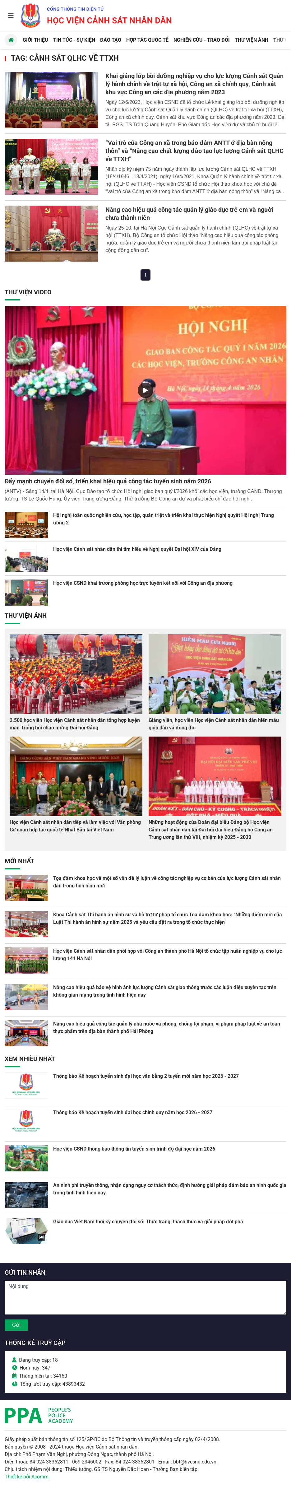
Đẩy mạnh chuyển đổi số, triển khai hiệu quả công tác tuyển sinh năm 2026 (108, 481)
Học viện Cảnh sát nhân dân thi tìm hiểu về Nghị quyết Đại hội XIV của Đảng (137, 549)
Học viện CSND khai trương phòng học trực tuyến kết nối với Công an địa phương (143, 583)
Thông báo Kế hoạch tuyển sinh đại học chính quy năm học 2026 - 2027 (132, 1112)
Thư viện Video (28, 292)
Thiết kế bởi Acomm (26, 1477)
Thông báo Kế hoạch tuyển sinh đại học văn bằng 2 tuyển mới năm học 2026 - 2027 (146, 1076)
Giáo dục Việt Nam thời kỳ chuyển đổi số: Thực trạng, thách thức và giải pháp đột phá (148, 1222)
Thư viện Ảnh (26, 615)
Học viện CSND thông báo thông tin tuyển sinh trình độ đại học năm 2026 (134, 1149)
